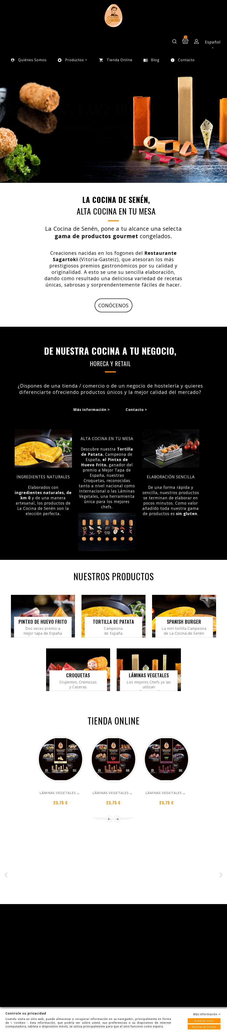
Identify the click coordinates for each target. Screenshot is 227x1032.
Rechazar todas (204, 1027)
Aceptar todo (204, 1021)
